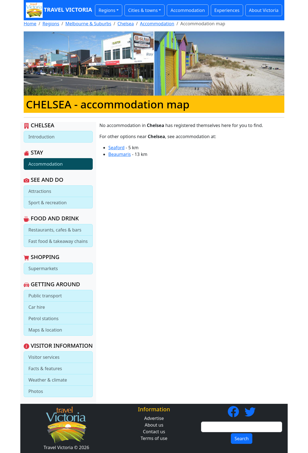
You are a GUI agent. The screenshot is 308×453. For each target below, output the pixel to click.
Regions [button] (107, 10)
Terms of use (154, 438)
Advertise (154, 418)
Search (241, 438)
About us (154, 425)
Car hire (36, 307)
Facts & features (45, 368)
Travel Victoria (57, 10)
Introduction (41, 137)
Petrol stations (43, 318)
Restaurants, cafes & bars (54, 230)
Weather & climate (47, 380)
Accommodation (187, 10)
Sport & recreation (47, 203)
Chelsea (126, 24)
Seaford (116, 148)
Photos (35, 391)
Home (30, 24)
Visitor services (44, 357)
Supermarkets (43, 268)
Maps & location (45, 330)
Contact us (154, 432)
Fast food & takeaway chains (58, 241)
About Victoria (263, 10)
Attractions (39, 191)
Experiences (226, 10)
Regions (50, 24)
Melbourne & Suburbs (88, 24)
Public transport (45, 296)
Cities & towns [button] (143, 10)
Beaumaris (119, 154)
